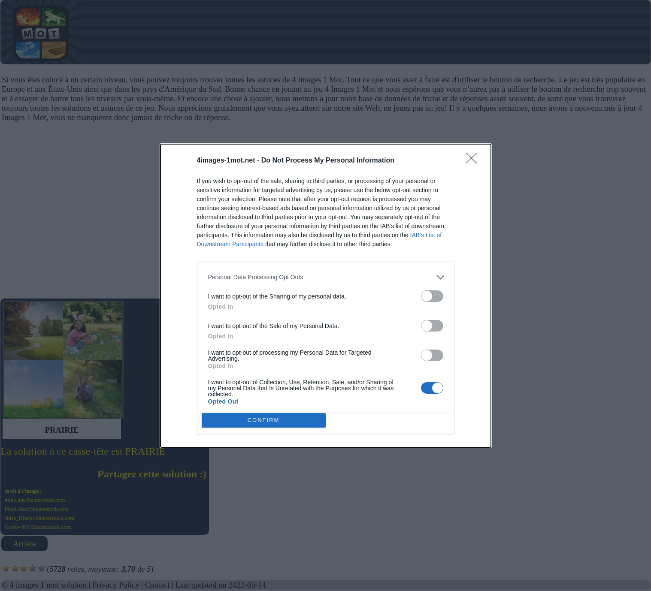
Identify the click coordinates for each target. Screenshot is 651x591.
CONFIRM (264, 420)
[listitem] (325, 277)
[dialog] (325, 295)
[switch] (432, 296)
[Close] (474, 161)
